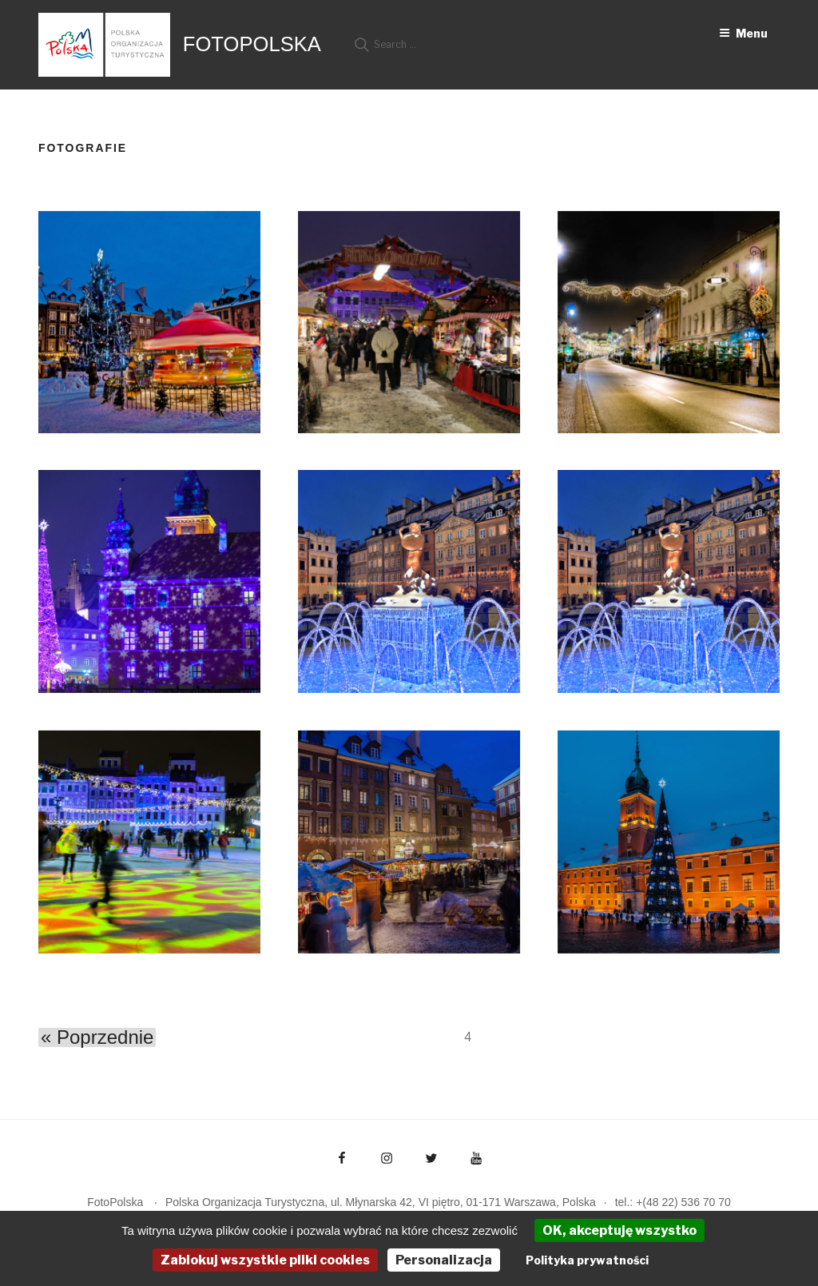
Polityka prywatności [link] (587, 1260)
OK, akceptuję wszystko (619, 1230)
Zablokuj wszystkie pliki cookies (265, 1260)
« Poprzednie (97, 1037)
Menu (743, 33)
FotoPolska (252, 44)
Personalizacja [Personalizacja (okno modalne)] (443, 1260)
